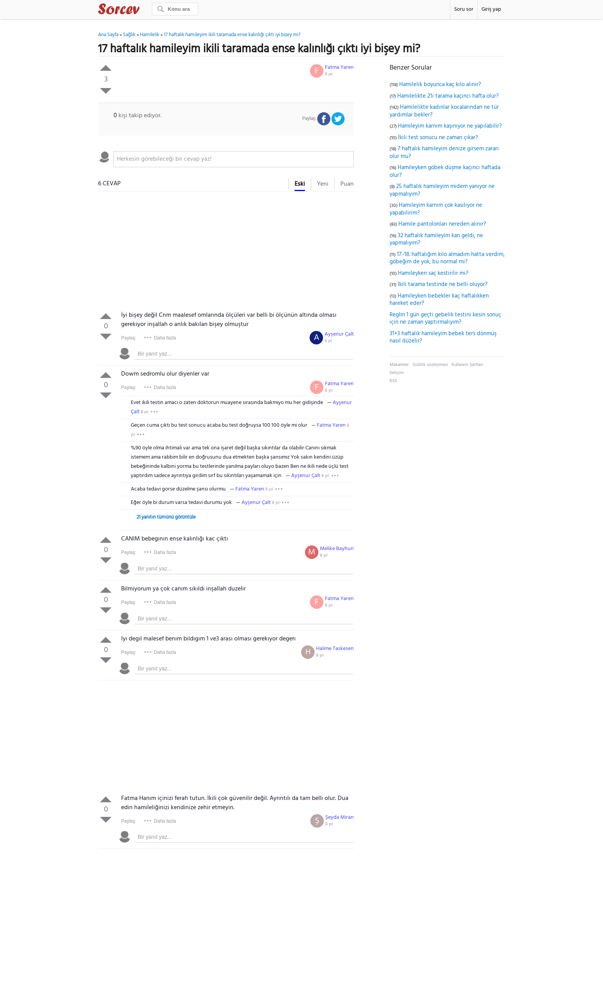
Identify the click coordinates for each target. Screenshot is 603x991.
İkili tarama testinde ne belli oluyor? (443, 284)
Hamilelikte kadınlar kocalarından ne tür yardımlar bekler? (444, 111)
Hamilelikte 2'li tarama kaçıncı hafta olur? (448, 96)
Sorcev (144, 10)
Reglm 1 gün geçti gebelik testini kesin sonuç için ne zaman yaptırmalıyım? (445, 318)
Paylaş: (128, 338)
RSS (393, 381)
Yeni (322, 184)
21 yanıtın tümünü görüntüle (166, 517)
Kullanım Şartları (467, 365)
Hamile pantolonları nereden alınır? (442, 224)
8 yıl (329, 74)
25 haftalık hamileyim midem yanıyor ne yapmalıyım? (442, 190)
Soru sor (463, 9)
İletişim (397, 373)
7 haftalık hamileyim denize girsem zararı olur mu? (444, 152)
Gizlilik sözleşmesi (430, 365)
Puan (347, 184)
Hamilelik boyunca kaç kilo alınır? (440, 84)
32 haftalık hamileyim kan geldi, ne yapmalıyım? (436, 239)
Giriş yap (491, 9)
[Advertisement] (226, 253)
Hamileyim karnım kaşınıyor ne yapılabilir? (450, 126)
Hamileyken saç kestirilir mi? (433, 273)
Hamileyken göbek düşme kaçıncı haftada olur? (445, 171)
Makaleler (399, 365)
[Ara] (175, 9)
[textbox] (233, 159)
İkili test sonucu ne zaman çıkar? (438, 137)
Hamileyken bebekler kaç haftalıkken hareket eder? (439, 299)
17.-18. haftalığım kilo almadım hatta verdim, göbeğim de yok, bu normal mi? (447, 258)
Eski (300, 184)
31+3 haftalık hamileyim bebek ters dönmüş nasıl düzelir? (443, 337)
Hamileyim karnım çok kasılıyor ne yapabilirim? (436, 209)
